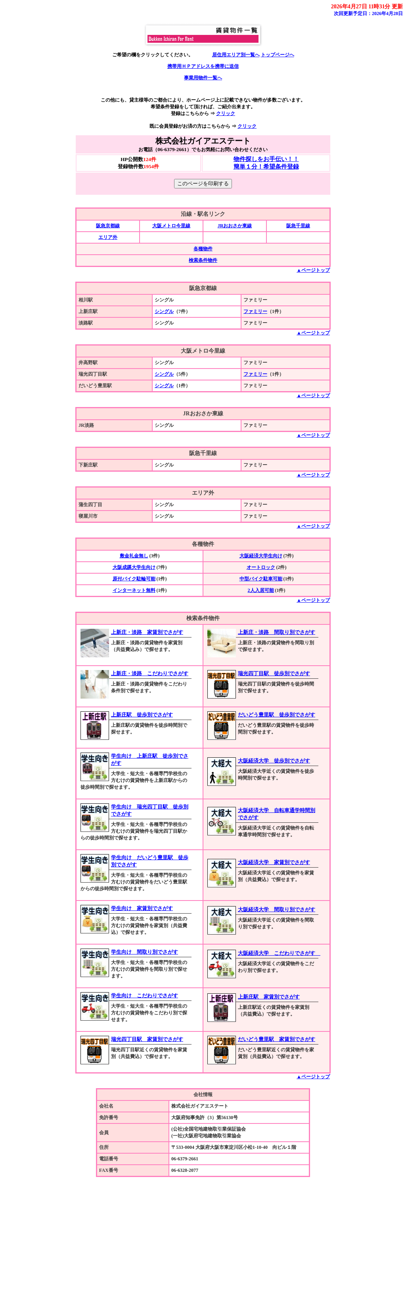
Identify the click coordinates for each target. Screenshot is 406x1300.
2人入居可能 (261, 590)
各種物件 (203, 249)
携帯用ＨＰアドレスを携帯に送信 (203, 66)
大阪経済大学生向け (260, 556)
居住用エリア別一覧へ (236, 55)
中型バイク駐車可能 (260, 579)
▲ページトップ (313, 270)
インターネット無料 (134, 590)
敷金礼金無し (134, 556)
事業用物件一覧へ (203, 78)
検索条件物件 (203, 260)
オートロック (261, 567)
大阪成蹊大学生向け (134, 567)
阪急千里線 (298, 226)
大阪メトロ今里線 (171, 226)
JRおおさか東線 (235, 226)
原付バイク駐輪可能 (134, 579)
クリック (225, 113)
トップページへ (277, 55)
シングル (164, 311)
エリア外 (107, 237)
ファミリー (255, 311)
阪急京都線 (108, 226)
